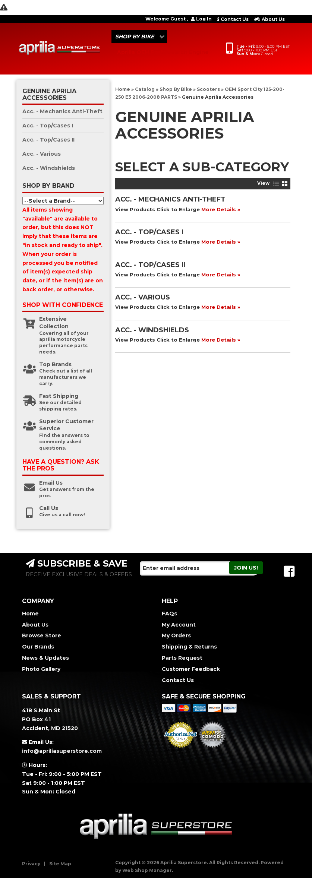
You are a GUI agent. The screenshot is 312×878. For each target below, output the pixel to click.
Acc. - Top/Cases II (150, 265)
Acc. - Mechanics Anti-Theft (170, 199)
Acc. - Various (142, 297)
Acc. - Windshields (152, 330)
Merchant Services (180, 750)
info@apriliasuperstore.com (62, 751)
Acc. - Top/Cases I (149, 232)
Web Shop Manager (147, 870)
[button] (139, 36)
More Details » (220, 209)
